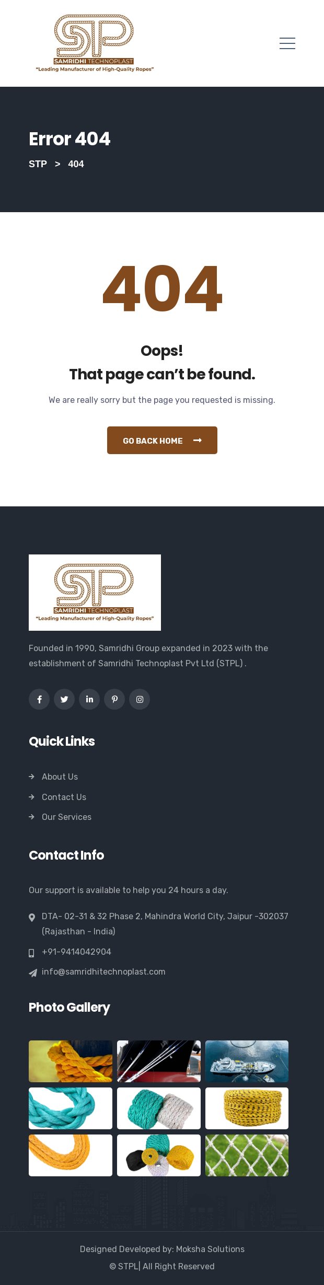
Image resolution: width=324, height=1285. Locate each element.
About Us (60, 777)
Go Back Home (162, 440)
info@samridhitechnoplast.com (104, 972)
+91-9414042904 (76, 952)
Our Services (66, 817)
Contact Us (64, 797)
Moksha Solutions (210, 1249)
